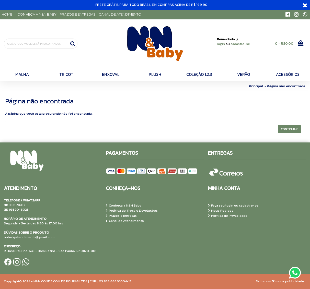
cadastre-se (240, 43)
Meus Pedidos (220, 210)
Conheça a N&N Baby (123, 205)
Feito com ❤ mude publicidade (280, 281)
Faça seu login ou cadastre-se (233, 205)
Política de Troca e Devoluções (132, 210)
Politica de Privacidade (227, 215)
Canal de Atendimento (125, 221)
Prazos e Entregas (121, 215)
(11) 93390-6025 (16, 209)
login (221, 43)
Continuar (289, 129)
